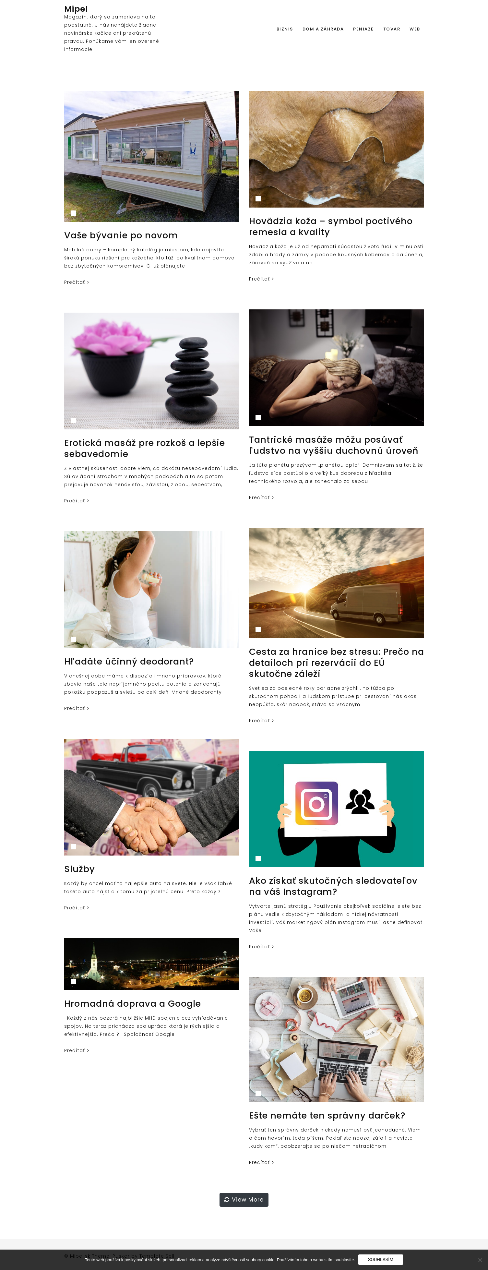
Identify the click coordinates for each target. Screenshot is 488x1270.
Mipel (76, 9)
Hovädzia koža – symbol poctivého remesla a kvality (331, 226)
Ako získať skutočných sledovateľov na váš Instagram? (333, 886)
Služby (79, 869)
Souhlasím (380, 1259)
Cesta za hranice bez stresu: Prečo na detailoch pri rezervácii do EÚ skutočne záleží (336, 663)
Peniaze (363, 29)
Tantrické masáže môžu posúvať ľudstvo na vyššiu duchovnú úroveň (334, 445)
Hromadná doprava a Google (132, 1004)
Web (415, 29)
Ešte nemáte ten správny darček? (327, 1115)
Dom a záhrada (323, 29)
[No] (480, 1260)
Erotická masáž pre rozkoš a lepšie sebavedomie (144, 448)
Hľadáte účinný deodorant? (129, 661)
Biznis (285, 29)
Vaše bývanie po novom (121, 235)
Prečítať (76, 282)
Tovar (391, 29)
